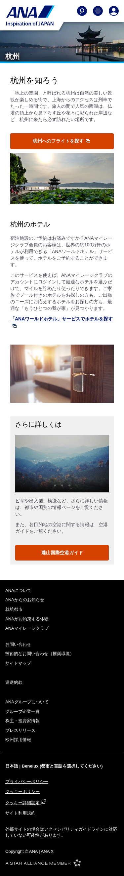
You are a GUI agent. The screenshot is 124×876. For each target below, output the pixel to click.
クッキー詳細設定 (25, 802)
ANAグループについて (27, 701)
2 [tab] (62, 485)
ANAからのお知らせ (24, 599)
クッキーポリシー (22, 791)
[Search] (82, 11)
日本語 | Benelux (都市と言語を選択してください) (54, 766)
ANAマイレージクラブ (27, 628)
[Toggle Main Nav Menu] (98, 11)
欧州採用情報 (18, 739)
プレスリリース (20, 730)
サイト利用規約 (20, 813)
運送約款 (13, 682)
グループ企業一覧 (22, 711)
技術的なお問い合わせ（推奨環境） (39, 653)
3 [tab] (69, 485)
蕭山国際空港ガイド (62, 552)
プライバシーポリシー (26, 781)
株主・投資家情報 (22, 720)
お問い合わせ (18, 644)
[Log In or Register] (114, 11)
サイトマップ (18, 663)
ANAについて (18, 590)
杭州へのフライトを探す (61, 141)
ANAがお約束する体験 (27, 618)
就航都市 (13, 609)
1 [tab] (55, 485)
